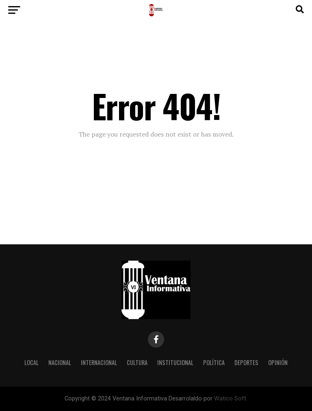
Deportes (246, 362)
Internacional (99, 362)
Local (31, 362)
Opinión (278, 362)
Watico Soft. (230, 398)
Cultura (137, 362)
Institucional (175, 362)
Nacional (59, 362)
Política (214, 362)
